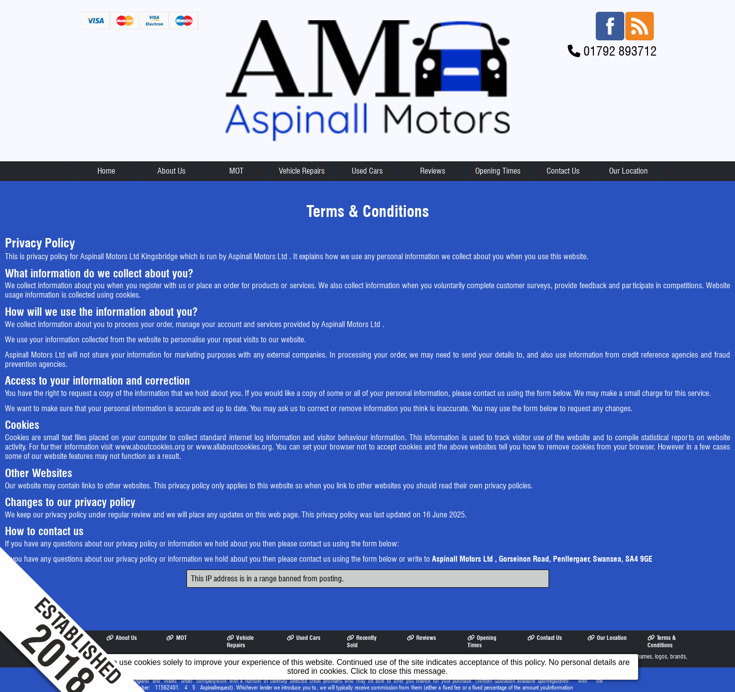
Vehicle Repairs (302, 144)
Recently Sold (361, 614)
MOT (236, 144)
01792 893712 (620, 23)
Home (106, 144)
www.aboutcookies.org (150, 419)
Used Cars (367, 144)
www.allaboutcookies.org (234, 419)
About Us (171, 144)
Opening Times (498, 144)
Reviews (432, 144)
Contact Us (563, 144)
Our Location (628, 144)
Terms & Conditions (661, 614)
